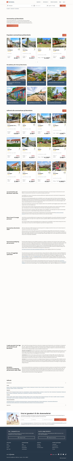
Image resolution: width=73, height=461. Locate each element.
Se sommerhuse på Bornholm (12, 25)
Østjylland (39, 393)
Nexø (40, 256)
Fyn (22, 391)
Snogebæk (36, 256)
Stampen (16, 397)
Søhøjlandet (15, 393)
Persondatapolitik (55, 445)
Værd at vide (24, 445)
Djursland (14, 391)
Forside (8, 8)
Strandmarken (21, 397)
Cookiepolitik (54, 444)
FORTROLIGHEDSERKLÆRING (57, 423)
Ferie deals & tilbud (40, 447)
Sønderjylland (20, 393)
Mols (48, 391)
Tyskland (18, 388)
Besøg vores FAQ (21, 437)
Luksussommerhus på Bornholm (33, 401)
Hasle (31, 396)
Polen (59, 387)
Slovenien (8, 388)
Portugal (61, 387)
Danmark (12, 8)
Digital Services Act (55, 447)
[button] (39, 5)
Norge (56, 387)
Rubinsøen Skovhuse (44, 396)
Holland (36, 387)
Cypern (11, 387)
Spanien (12, 388)
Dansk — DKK (53, 454)
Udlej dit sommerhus (54, 1)
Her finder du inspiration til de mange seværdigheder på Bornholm (33, 249)
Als (7, 391)
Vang (35, 397)
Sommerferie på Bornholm (52, 401)
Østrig (22, 388)
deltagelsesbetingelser (28, 423)
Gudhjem (27, 256)
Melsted (37, 396)
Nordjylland (54, 391)
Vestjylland (35, 393)
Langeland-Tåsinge (36, 391)
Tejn (33, 397)
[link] (16, 76)
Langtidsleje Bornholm (11, 401)
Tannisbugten (25, 393)
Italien (39, 387)
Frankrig (28, 387)
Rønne (52, 396)
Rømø (8, 393)
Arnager (11, 396)
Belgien (8, 387)
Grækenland (32, 387)
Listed (34, 396)
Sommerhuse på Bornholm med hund (26, 402)
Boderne (17, 396)
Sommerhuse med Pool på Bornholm (13, 402)
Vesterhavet (31, 393)
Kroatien (42, 387)
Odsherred (63, 391)
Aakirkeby (43, 397)
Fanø (20, 391)
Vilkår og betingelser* (63, 458)
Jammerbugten (26, 391)
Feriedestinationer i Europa (21, 387)
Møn (50, 391)
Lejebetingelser (24, 449)
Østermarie (39, 397)
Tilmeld (60, 419)
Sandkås (55, 396)
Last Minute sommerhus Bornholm (21, 401)
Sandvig (58, 396)
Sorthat (13, 397)
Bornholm (17, 8)
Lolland (45, 391)
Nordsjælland (59, 391)
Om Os (8, 444)
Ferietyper (38, 444)
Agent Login (8, 449)
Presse (8, 447)
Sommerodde (9, 397)
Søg (62, 5)
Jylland (31, 391)
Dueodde (24, 396)
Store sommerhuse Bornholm (38, 402)
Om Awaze (8, 445)
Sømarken (29, 397)
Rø (49, 396)
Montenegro (52, 387)
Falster (17, 391)
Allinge (23, 256)
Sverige (15, 388)
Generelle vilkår (24, 447)
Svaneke (26, 397)
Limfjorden (42, 391)
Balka (14, 396)
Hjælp (60, 1)
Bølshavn (20, 396)
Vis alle (64, 35)
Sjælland (10, 393)
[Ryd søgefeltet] (32, 5)
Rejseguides (39, 445)
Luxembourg (47, 387)
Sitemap (53, 449)
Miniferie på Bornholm (43, 401)
